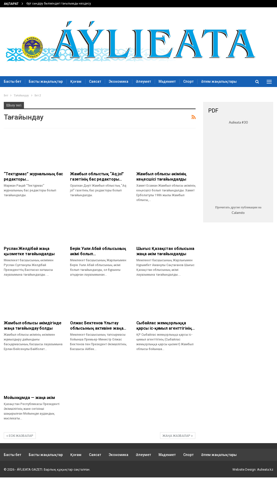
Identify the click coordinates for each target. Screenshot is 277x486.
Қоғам (75, 81)
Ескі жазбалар (19, 436)
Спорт (188, 81)
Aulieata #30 (238, 122)
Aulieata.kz (265, 469)
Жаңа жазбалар (178, 436)
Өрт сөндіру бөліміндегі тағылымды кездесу (58, 3)
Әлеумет (143, 81)
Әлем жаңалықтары (219, 455)
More (205, 81)
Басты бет (12, 81)
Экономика (118, 81)
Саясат (95, 81)
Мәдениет (167, 81)
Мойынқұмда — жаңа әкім (29, 397)
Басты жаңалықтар (46, 81)
